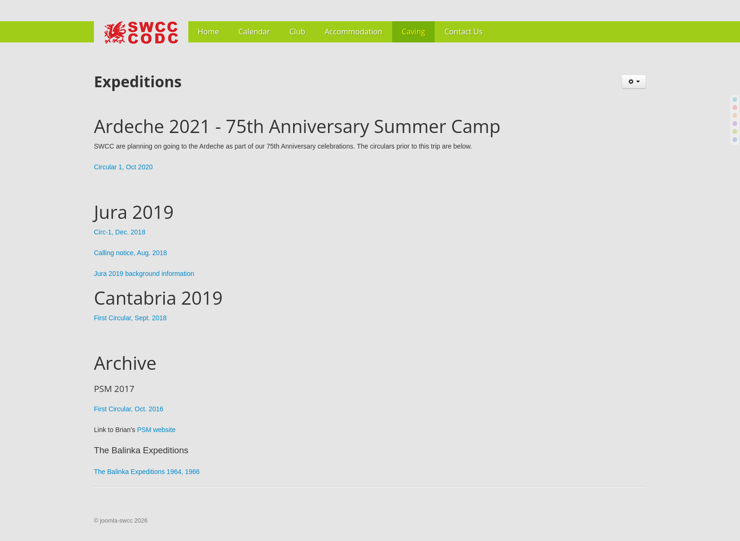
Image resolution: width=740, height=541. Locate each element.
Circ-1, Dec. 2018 (119, 232)
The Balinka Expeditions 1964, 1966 (147, 471)
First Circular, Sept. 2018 (130, 318)
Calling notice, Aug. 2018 (130, 253)
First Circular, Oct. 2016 (128, 409)
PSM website (156, 429)
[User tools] (634, 82)
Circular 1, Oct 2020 (123, 167)
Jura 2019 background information (144, 273)
